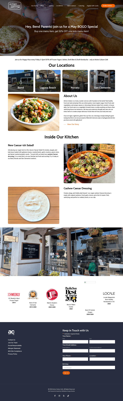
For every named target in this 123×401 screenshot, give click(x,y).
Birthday (65, 364)
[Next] (121, 252)
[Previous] (2, 252)
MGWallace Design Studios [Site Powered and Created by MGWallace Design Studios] (68, 391)
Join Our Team (12, 343)
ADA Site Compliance (15, 351)
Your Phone (67, 356)
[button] (71, 124)
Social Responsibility (15, 345)
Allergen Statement (14, 348)
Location (93, 356)
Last (90, 338)
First (64, 338)
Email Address (66, 347)
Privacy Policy (12, 354)
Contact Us (11, 340)
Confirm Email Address (95, 347)
